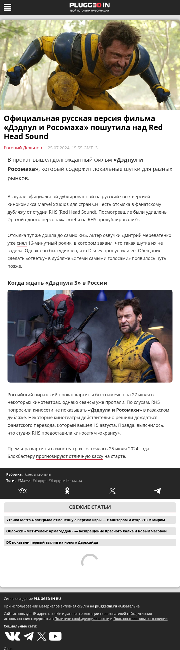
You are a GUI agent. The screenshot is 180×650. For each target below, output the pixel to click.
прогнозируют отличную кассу (69, 456)
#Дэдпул (40, 480)
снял (22, 243)
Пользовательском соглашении (141, 618)
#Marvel (25, 480)
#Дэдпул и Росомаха (65, 480)
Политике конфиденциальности (81, 618)
